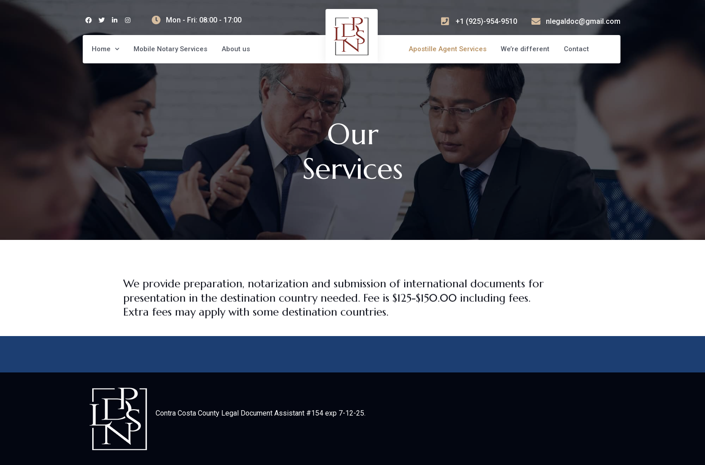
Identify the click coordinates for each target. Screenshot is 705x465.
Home (105, 49)
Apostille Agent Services (447, 49)
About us (236, 49)
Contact (576, 49)
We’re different (525, 49)
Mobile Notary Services (170, 49)
